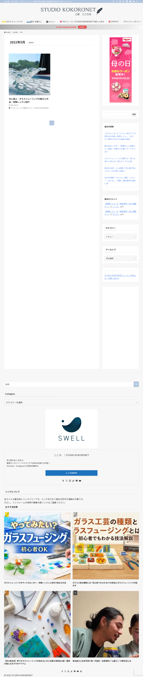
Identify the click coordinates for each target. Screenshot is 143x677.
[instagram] (120, 1)
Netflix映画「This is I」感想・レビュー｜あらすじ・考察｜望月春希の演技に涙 (119, 180)
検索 (134, 114)
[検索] (137, 1)
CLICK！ (82, 27)
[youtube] (130, 1)
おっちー (116, 214)
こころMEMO (71, 473)
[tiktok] (123, 1)
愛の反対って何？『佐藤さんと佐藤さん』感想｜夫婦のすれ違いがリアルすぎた (119, 149)
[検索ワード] (71, 384)
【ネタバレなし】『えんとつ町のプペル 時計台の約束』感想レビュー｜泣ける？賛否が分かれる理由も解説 (120, 136)
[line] (127, 1)
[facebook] (113, 1)
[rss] (133, 1)
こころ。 (116, 206)
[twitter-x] (117, 1)
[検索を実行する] (136, 384)
